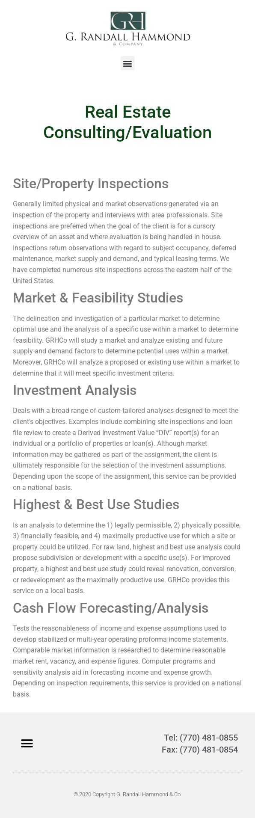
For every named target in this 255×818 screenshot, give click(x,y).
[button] (128, 63)
